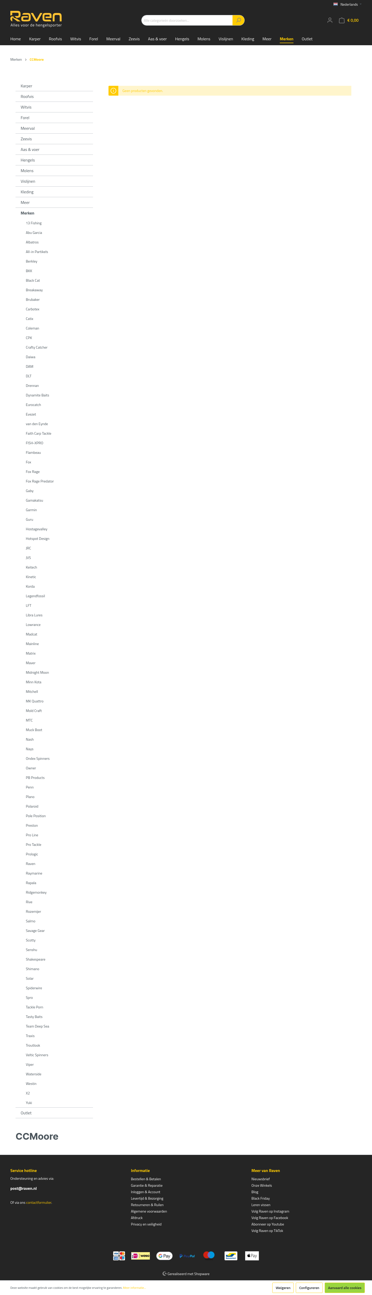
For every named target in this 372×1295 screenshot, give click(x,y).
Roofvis (27, 96)
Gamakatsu (34, 500)
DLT (29, 376)
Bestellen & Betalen (146, 1179)
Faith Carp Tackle (38, 433)
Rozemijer (33, 911)
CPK (29, 337)
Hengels (28, 160)
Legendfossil (35, 596)
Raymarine (34, 873)
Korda (30, 586)
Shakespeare (35, 959)
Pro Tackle (33, 844)
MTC (29, 720)
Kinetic (31, 576)
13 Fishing (34, 223)
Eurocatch (33, 404)
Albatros (32, 242)
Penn (30, 787)
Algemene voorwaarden (149, 1211)
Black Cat (33, 280)
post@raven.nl (23, 1188)
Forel (25, 117)
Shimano (32, 968)
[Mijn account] (330, 20)
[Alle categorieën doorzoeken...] (187, 20)
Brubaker (33, 299)
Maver (30, 662)
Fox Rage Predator (40, 481)
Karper (26, 86)
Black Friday (260, 1198)
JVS (28, 557)
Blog (254, 1191)
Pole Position (36, 815)
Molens (27, 170)
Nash (30, 739)
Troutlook (33, 1045)
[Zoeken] (239, 20)
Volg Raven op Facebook (269, 1217)
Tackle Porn (34, 1007)
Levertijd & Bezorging (147, 1198)
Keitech (31, 567)
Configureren (309, 1287)
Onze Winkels (261, 1185)
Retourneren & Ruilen (147, 1204)
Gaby (30, 490)
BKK (29, 270)
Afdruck (137, 1217)
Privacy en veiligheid (146, 1224)
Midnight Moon (37, 672)
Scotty (31, 940)
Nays (30, 749)
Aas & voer (30, 149)
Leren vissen (260, 1204)
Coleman (32, 328)
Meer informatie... (134, 1287)
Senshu (31, 949)
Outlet (26, 1113)
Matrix (31, 653)
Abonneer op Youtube (267, 1224)
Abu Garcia (34, 232)
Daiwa (30, 356)
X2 (28, 1093)
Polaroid (32, 806)
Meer (25, 202)
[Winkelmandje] (349, 20)
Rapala (31, 882)
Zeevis (26, 139)
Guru (29, 519)
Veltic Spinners (37, 1055)
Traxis (30, 1035)
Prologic (32, 854)
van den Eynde (37, 423)
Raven (30, 863)
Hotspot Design (37, 538)
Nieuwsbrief (260, 1179)
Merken (27, 213)
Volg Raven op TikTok (267, 1230)
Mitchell (32, 691)
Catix (29, 318)
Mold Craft (34, 710)
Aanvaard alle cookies (344, 1287)
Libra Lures (34, 615)
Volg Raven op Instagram (270, 1211)
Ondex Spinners (38, 758)
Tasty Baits (34, 1016)
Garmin (31, 509)
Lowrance (33, 624)
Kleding (27, 192)
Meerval (28, 128)
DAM (29, 366)
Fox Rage (33, 471)
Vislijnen (28, 181)
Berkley (31, 261)
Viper (30, 1064)
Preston (32, 825)
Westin (31, 1083)
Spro (29, 997)
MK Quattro (34, 701)
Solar (30, 978)
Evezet (31, 414)
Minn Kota (33, 682)
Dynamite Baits (37, 395)
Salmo (30, 921)
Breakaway (34, 290)
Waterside (33, 1074)
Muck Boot (34, 729)
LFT (28, 605)
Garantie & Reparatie (147, 1185)
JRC (28, 548)
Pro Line (32, 835)
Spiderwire (34, 988)
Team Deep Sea (37, 1026)
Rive (29, 902)
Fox (28, 462)
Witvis (26, 107)
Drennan (32, 385)
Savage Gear (35, 930)
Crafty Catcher (37, 347)
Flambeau (33, 452)
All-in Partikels (37, 251)
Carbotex (32, 309)
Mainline (32, 643)
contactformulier (38, 1202)
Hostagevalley (36, 529)
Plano (30, 796)
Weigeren (283, 1287)
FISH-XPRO (34, 443)
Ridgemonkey (36, 892)
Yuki (29, 1102)
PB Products (35, 777)
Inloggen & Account (145, 1191)
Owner (31, 768)
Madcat (31, 634)
